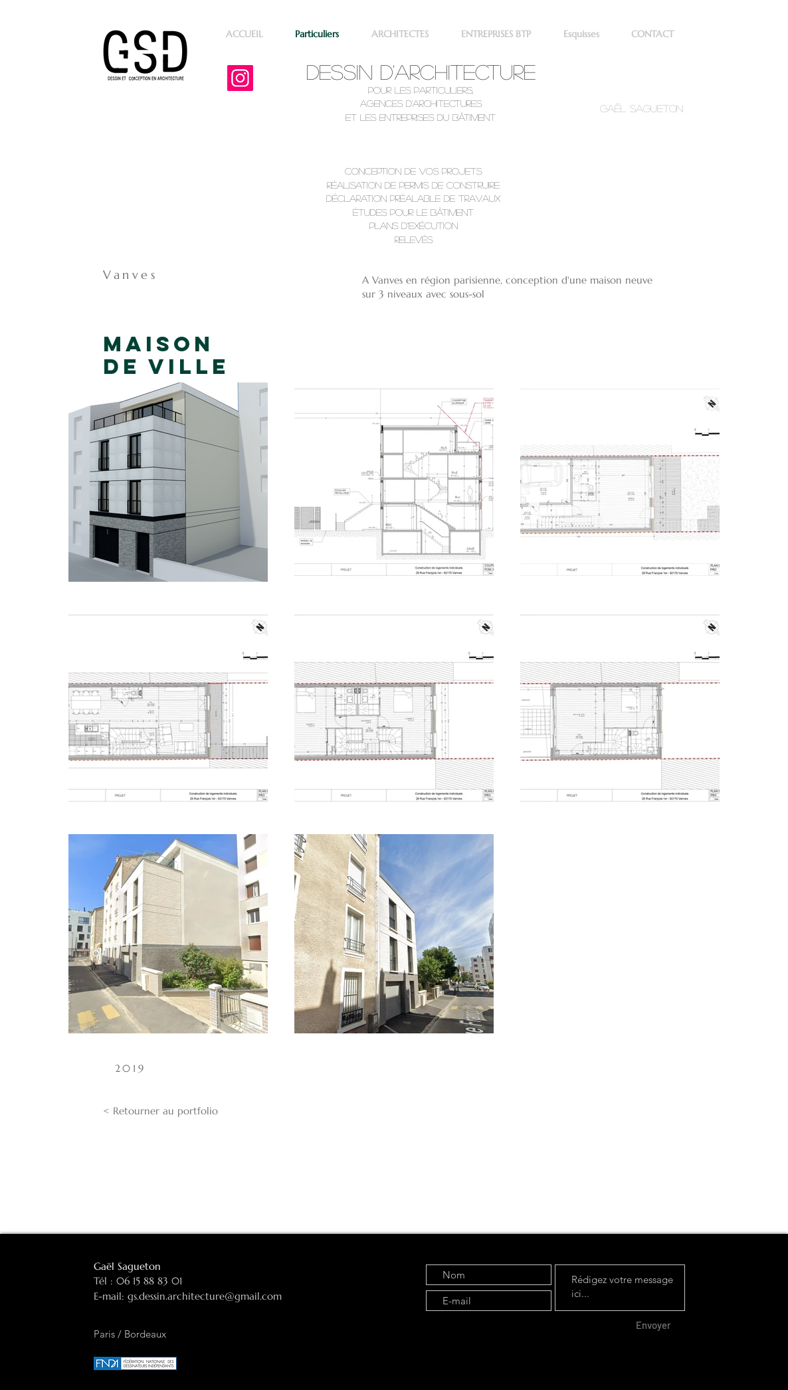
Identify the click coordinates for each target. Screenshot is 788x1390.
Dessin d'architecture (421, 71)
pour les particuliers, (420, 89)
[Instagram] (240, 78)
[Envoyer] (653, 1325)
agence (378, 103)
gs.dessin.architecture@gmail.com (205, 1296)
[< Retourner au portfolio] (160, 1111)
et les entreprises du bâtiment (420, 117)
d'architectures (442, 103)
